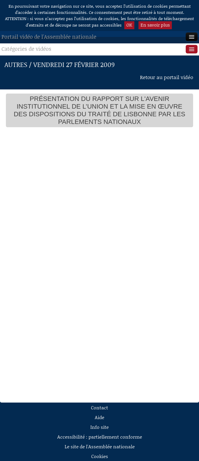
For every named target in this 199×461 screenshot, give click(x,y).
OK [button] (129, 25)
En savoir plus (155, 25)
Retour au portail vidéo (166, 77)
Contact (99, 407)
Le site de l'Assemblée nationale (100, 446)
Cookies (99, 456)
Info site (99, 427)
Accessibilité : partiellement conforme (99, 436)
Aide (99, 417)
